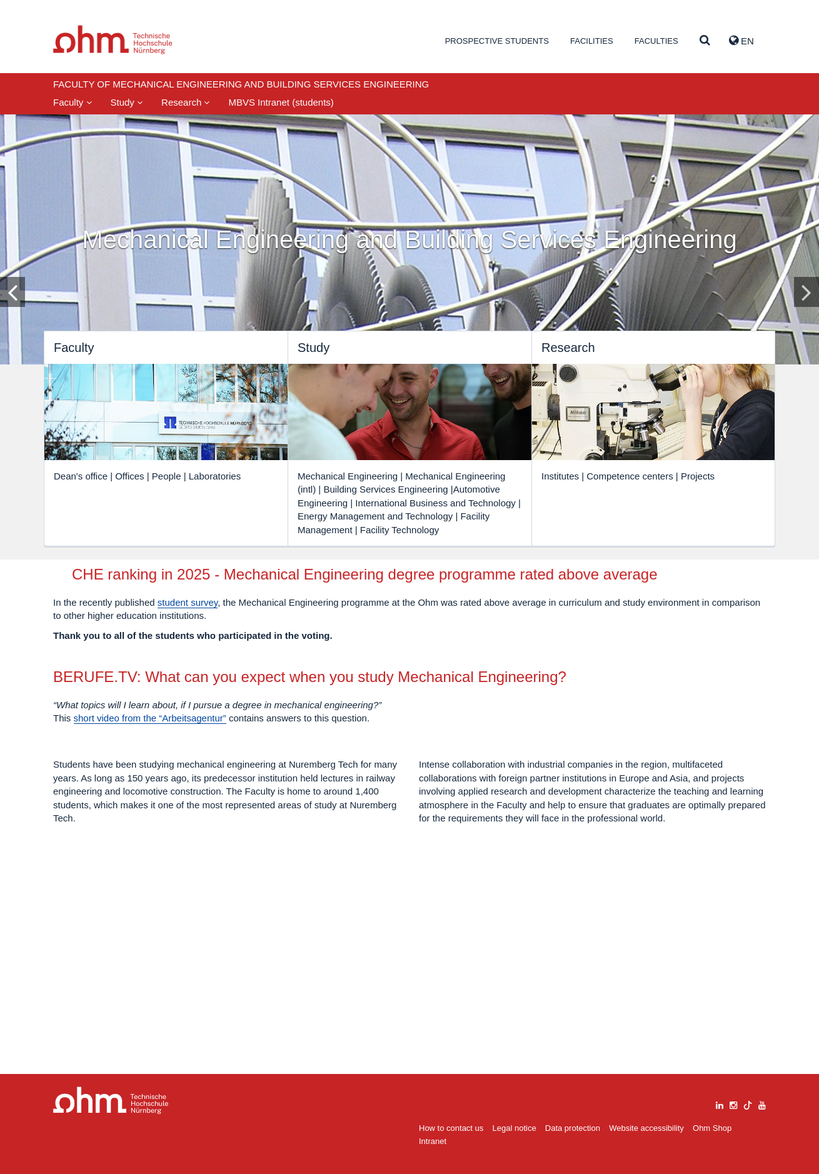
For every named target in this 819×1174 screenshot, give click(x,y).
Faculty (72, 102)
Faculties (656, 41)
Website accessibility (646, 1128)
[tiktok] (748, 1103)
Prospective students (497, 41)
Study (127, 102)
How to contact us (451, 1128)
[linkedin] (719, 1103)
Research (185, 102)
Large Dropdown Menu (111, 1100)
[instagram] (733, 1103)
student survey (363, 618)
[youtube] (762, 1103)
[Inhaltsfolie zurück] (12, 292)
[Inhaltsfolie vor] (806, 292)
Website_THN (113, 39)
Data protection (572, 1128)
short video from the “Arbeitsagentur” (150, 883)
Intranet (432, 1141)
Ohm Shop (712, 1128)
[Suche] (705, 41)
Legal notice (514, 1128)
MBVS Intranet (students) (280, 102)
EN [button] (741, 40)
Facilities (591, 41)
